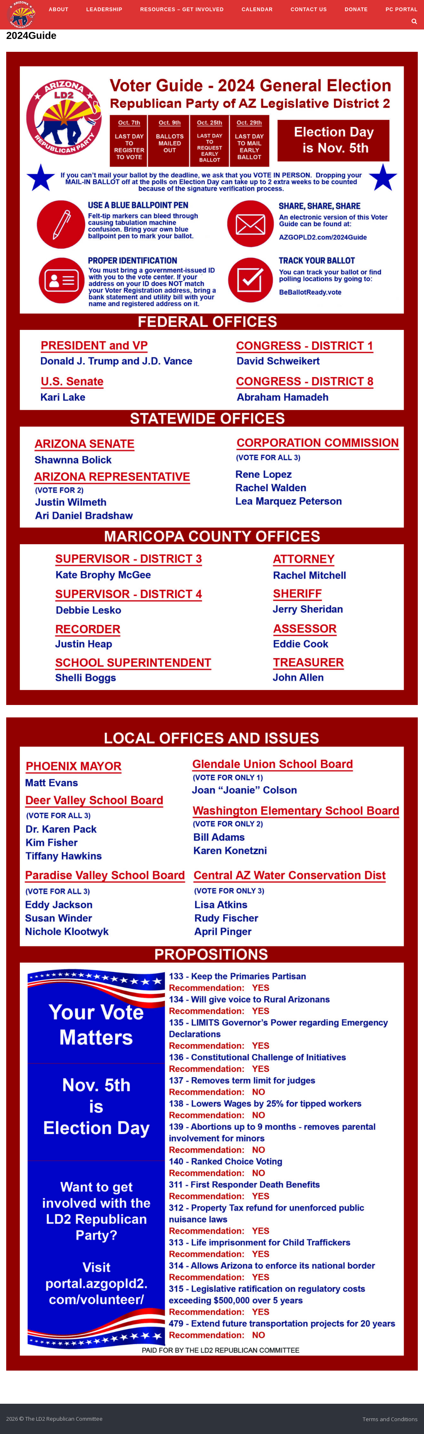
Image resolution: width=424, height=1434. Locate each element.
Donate (356, 9)
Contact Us (309, 9)
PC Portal (402, 9)
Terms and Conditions (390, 1419)
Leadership (104, 9)
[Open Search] (414, 22)
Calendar (257, 9)
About (59, 9)
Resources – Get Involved (182, 9)
